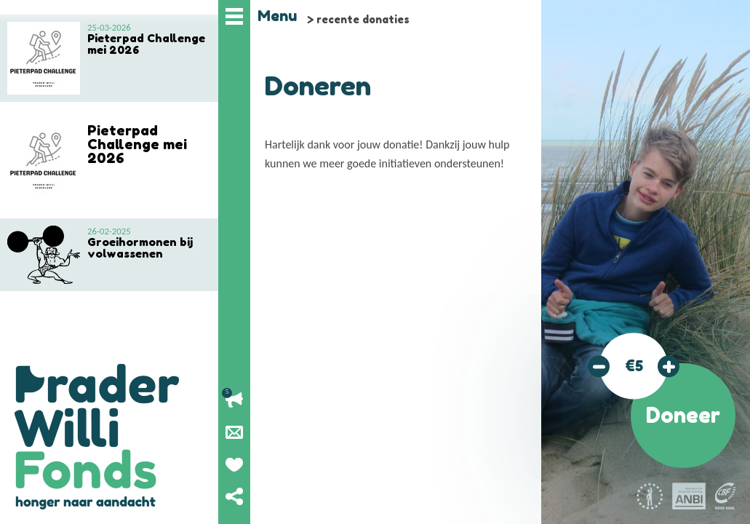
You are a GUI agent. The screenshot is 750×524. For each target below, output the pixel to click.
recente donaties (363, 19)
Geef (234, 464)
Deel (234, 496)
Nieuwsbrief (234, 432)
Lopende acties (234, 400)
